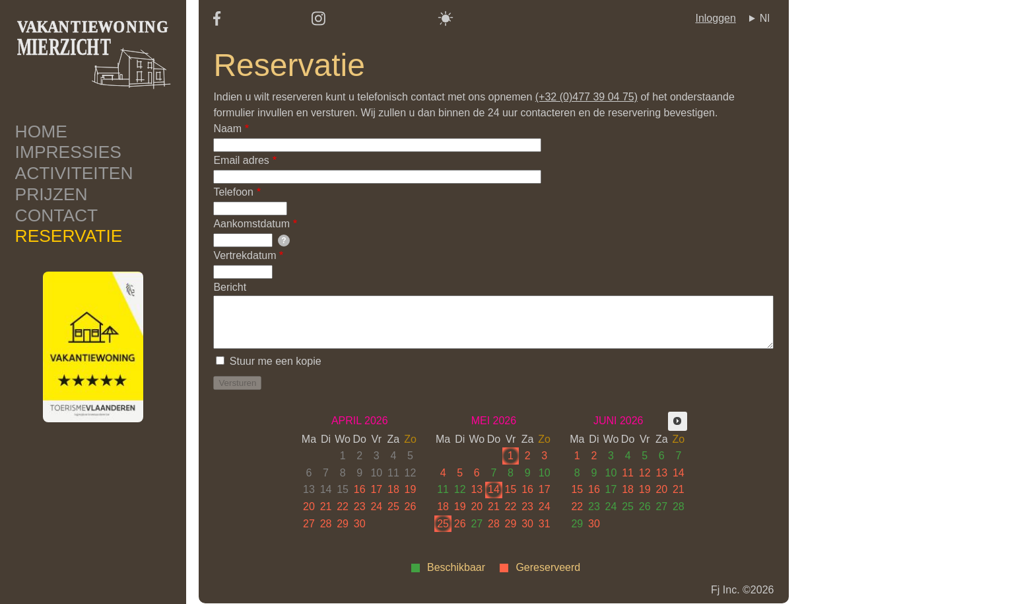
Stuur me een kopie (275, 361)
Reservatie (69, 236)
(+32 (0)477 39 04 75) (586, 96)
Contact (56, 215)
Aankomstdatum (251, 223)
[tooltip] (284, 240)
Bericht (229, 287)
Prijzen (51, 194)
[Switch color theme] (445, 18)
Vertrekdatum (244, 255)
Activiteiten (74, 173)
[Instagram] (318, 22)
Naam (227, 128)
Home (41, 131)
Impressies (68, 152)
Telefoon (233, 192)
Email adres (241, 160)
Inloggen (715, 18)
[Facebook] (216, 22)
